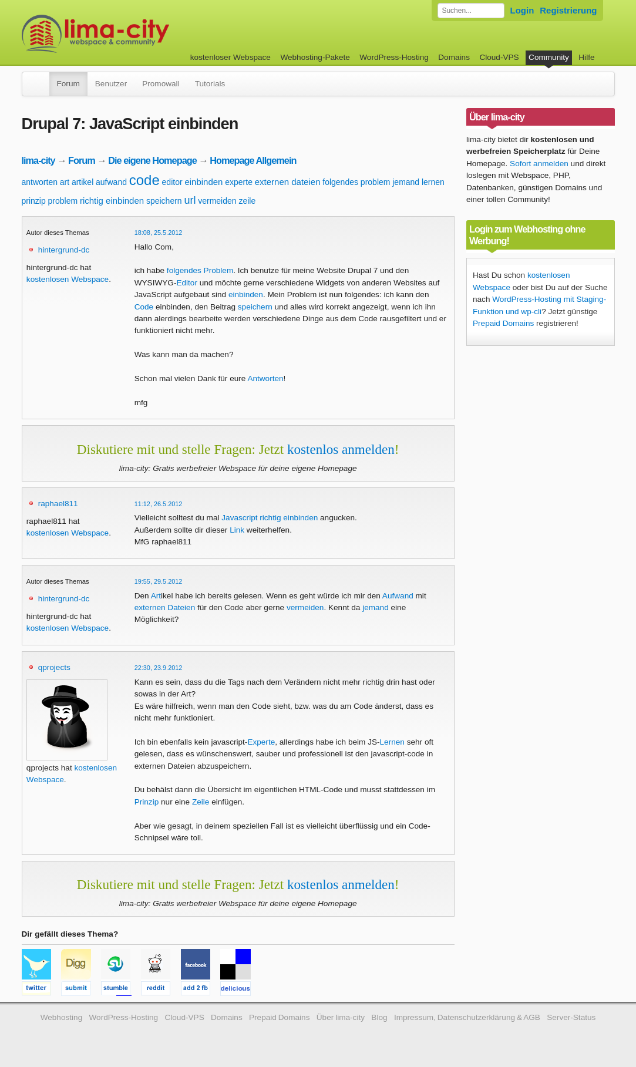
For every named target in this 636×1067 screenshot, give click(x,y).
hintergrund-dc (64, 249)
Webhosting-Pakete (314, 57)
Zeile (200, 801)
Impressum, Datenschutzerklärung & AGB (467, 1017)
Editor (186, 282)
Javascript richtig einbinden (269, 517)
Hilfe (586, 57)
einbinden (203, 182)
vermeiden (217, 201)
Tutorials (210, 83)
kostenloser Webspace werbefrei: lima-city (139, 34)
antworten (40, 182)
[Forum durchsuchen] (471, 10)
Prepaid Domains (503, 323)
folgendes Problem (200, 270)
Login (522, 10)
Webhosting (62, 1017)
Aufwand (397, 595)
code (144, 180)
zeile (246, 201)
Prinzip (146, 801)
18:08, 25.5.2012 (158, 232)
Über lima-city (341, 1017)
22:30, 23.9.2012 (158, 667)
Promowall (160, 83)
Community (549, 57)
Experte (261, 742)
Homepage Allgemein (253, 160)
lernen (433, 182)
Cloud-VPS (499, 57)
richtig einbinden (112, 201)
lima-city (38, 160)
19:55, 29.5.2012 (158, 581)
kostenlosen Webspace (67, 279)
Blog (379, 1017)
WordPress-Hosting (394, 57)
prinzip (34, 201)
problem (63, 201)
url (190, 200)
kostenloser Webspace (230, 57)
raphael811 (58, 503)
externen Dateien (165, 607)
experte (239, 182)
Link (237, 530)
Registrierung (568, 10)
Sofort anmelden (539, 163)
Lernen (392, 742)
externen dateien (288, 182)
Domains (454, 57)
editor (172, 182)
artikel (82, 182)
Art (156, 595)
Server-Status (571, 1017)
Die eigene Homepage (152, 160)
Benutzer (111, 83)
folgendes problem (356, 182)
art (64, 182)
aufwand (111, 182)
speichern (164, 201)
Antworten (265, 378)
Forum (68, 83)
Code (144, 306)
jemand (405, 182)
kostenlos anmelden (341, 449)
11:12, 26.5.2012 (158, 503)
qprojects (54, 667)
